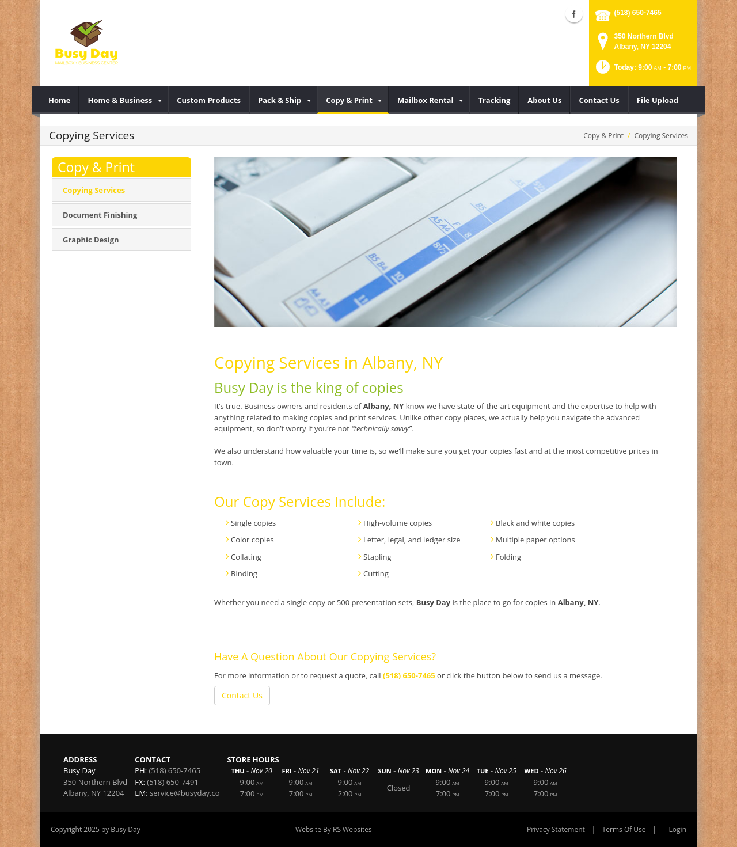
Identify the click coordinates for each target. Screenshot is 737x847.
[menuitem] (59, 100)
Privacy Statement (556, 829)
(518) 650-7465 (638, 13)
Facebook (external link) (574, 13)
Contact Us (242, 695)
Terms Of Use (624, 829)
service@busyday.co (185, 793)
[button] (642, 70)
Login (677, 829)
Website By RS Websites (333, 829)
